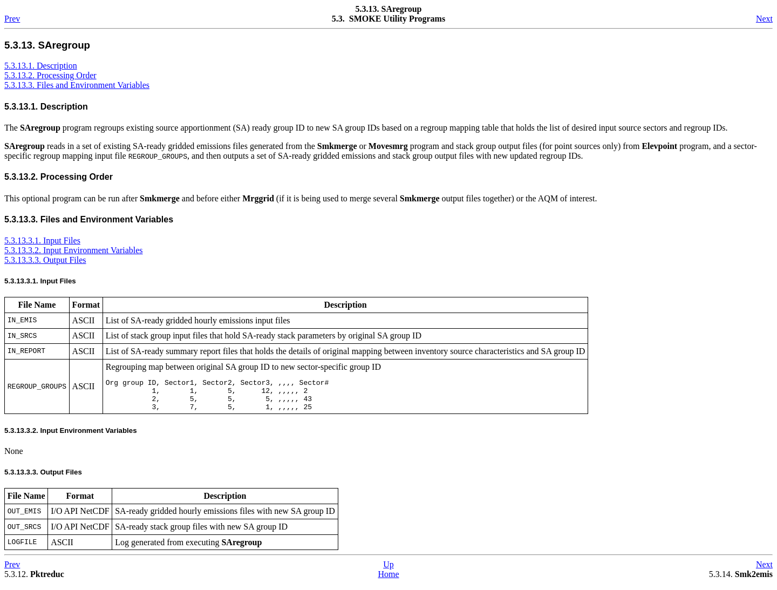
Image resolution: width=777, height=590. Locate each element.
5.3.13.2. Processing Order (50, 75)
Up (388, 570)
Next (764, 18)
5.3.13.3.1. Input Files (42, 240)
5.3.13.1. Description (40, 65)
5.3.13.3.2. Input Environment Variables (73, 250)
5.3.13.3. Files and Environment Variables (76, 85)
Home (388, 580)
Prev (12, 18)
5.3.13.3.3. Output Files (45, 260)
